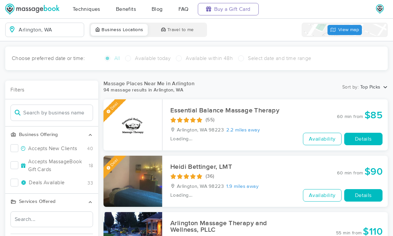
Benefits (126, 9)
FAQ (183, 9)
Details (363, 139)
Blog (157, 9)
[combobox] (50, 30)
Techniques (86, 9)
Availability (322, 139)
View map (344, 30)
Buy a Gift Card (228, 9)
